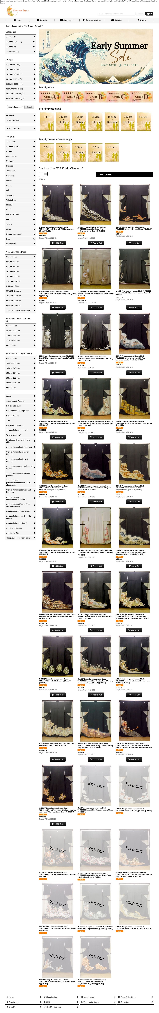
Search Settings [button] (104, 174)
